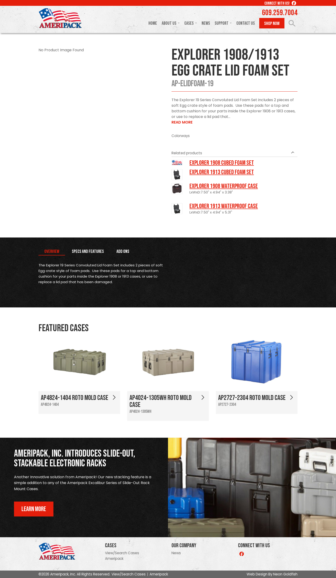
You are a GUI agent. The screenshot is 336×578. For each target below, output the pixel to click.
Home (152, 23)
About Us (169, 23)
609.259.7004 (280, 13)
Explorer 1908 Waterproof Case (223, 186)
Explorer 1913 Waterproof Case (223, 206)
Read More (182, 122)
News (206, 23)
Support (221, 23)
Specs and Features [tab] (88, 251)
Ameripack (114, 558)
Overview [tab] (51, 251)
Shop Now (272, 23)
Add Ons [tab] (122, 251)
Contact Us (245, 23)
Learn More (33, 509)
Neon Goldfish (285, 574)
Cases (189, 23)
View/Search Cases (122, 552)
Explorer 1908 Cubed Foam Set (221, 163)
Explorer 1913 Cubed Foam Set (221, 172)
